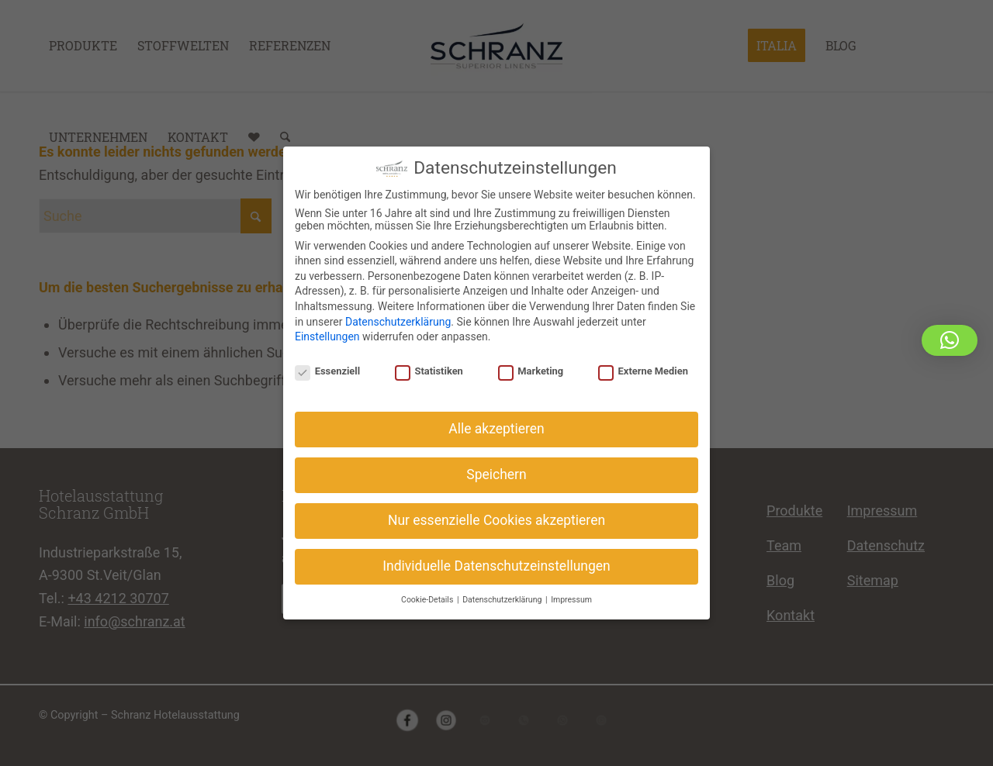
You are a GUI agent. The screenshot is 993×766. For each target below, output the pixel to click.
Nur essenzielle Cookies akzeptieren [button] (496, 514)
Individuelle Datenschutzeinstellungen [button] (496, 560)
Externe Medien (643, 365)
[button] (949, 340)
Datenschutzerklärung (398, 315)
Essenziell (327, 365)
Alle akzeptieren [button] (496, 422)
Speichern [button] (496, 468)
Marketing (531, 365)
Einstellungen (327, 330)
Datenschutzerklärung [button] (503, 593)
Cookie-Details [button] (428, 593)
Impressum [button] (571, 593)
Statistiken (429, 365)
